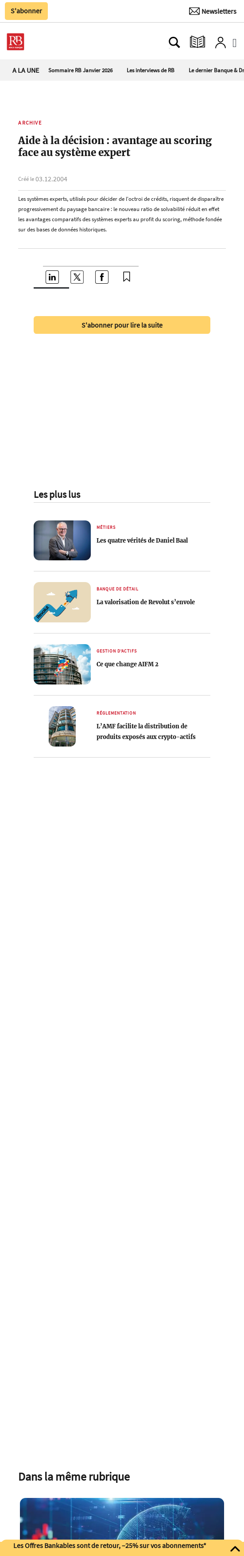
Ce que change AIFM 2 (128, 664)
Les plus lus (57, 494)
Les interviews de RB (150, 70)
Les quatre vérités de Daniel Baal (142, 540)
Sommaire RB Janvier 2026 (80, 70)
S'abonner (26, 10)
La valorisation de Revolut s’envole (146, 602)
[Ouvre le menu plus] (45, 42)
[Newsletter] (212, 11)
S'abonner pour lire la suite (122, 325)
